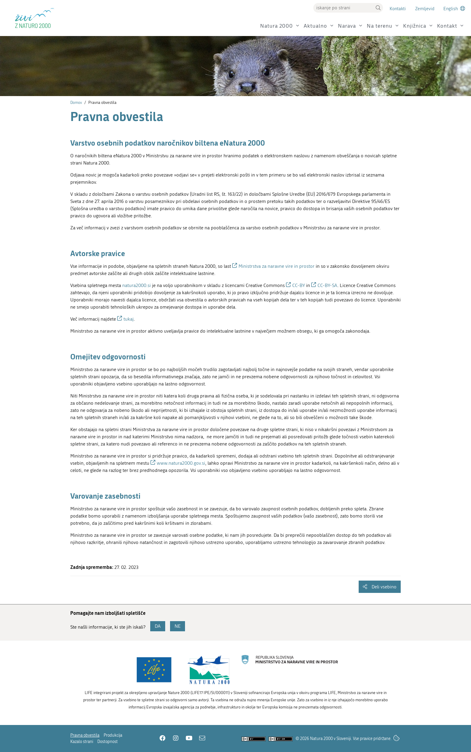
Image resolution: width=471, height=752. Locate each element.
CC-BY (298, 285)
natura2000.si (136, 285)
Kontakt (447, 26)
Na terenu (379, 26)
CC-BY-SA (327, 285)
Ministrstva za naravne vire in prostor (277, 266)
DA (158, 626)
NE (178, 626)
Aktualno (315, 26)
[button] (378, 8)
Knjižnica (414, 26)
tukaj (128, 319)
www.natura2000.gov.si (181, 463)
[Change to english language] (454, 8)
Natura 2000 (276, 26)
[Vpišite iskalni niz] (343, 8)
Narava (347, 26)
